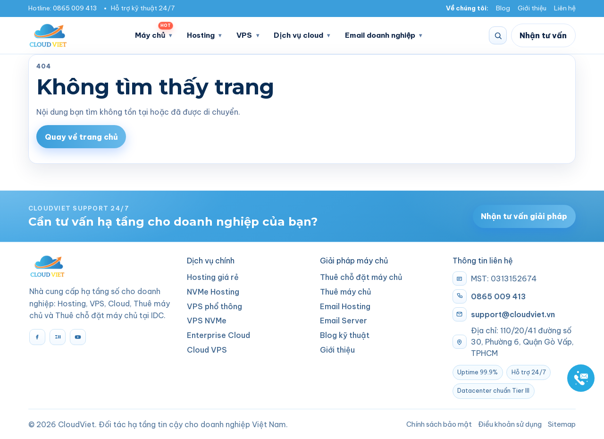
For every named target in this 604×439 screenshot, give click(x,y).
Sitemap (562, 424)
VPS (244, 35)
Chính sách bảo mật (439, 424)
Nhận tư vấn (543, 35)
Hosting (201, 35)
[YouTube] (78, 337)
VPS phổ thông (214, 306)
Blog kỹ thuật (344, 335)
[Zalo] (58, 337)
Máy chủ (154, 32)
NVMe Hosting (213, 291)
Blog (503, 8)
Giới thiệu (532, 8)
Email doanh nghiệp (380, 35)
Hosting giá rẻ (213, 277)
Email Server (343, 320)
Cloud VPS (207, 350)
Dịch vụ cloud (298, 35)
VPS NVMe (206, 320)
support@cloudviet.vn (513, 314)
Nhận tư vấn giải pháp (524, 216)
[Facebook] (37, 337)
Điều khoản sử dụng (510, 424)
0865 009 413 (75, 8)
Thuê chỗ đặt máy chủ (361, 277)
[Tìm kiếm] (498, 35)
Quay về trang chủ (81, 137)
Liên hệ (565, 8)
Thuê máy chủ (345, 291)
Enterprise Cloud (218, 335)
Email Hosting (345, 306)
